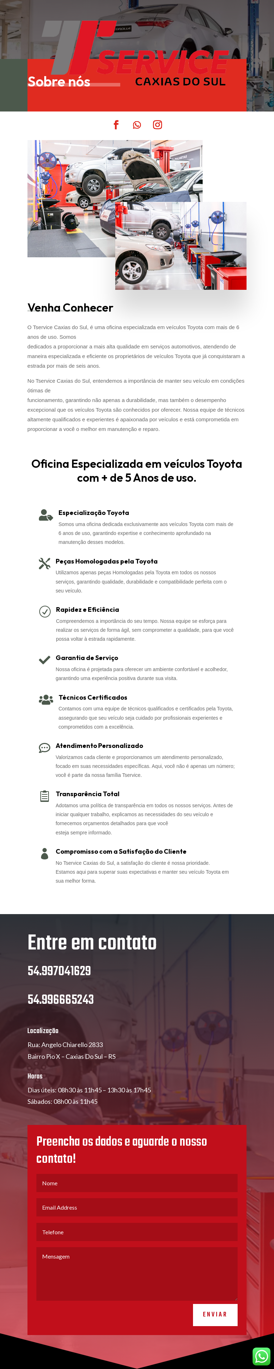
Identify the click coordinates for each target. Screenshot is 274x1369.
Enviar (215, 1315)
